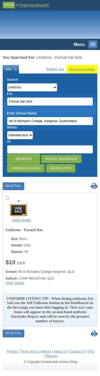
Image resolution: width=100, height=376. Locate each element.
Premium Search (26, 168)
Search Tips (60, 168)
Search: (13, 80)
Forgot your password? (34, 5)
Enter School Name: (22, 113)
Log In (8, 4)
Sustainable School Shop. (40, 25)
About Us (60, 351)
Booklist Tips (55, 69)
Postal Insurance (61, 159)
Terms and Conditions (36, 351)
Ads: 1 (11, 69)
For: (10, 94)
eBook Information (82, 69)
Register (52, 356)
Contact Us (77, 351)
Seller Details (21, 220)
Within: (12, 127)
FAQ (91, 351)
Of (8, 142)
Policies (12, 351)
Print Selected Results (94, 186)
